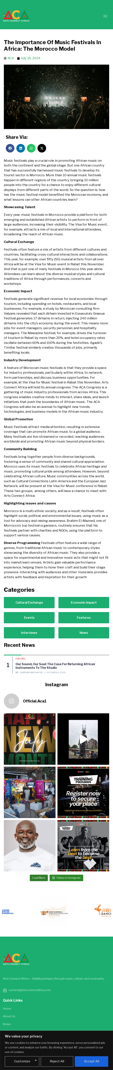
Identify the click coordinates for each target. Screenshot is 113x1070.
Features (20, 659)
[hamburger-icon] (105, 16)
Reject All (57, 1061)
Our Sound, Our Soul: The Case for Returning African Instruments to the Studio (55, 666)
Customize (22, 1061)
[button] (10, 148)
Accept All (91, 1061)
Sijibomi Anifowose (31, 672)
